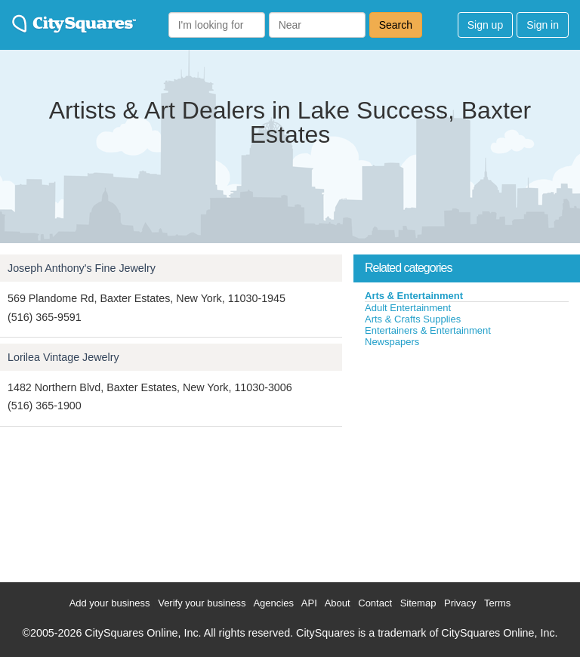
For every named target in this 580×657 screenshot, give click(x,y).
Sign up (485, 25)
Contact (375, 603)
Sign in (542, 25)
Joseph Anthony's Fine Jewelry (82, 268)
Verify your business (201, 603)
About (337, 603)
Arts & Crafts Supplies (413, 319)
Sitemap (418, 603)
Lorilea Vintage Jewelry (63, 357)
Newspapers (392, 341)
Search (395, 25)
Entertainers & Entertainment (428, 330)
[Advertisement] (466, 461)
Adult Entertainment (408, 307)
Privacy (460, 603)
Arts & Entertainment (414, 295)
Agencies (273, 603)
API (309, 603)
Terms (497, 603)
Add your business (109, 603)
